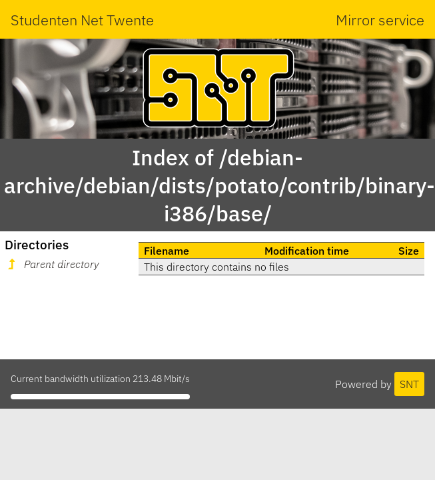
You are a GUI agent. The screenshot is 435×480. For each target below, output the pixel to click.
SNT (409, 384)
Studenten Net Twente (82, 19)
